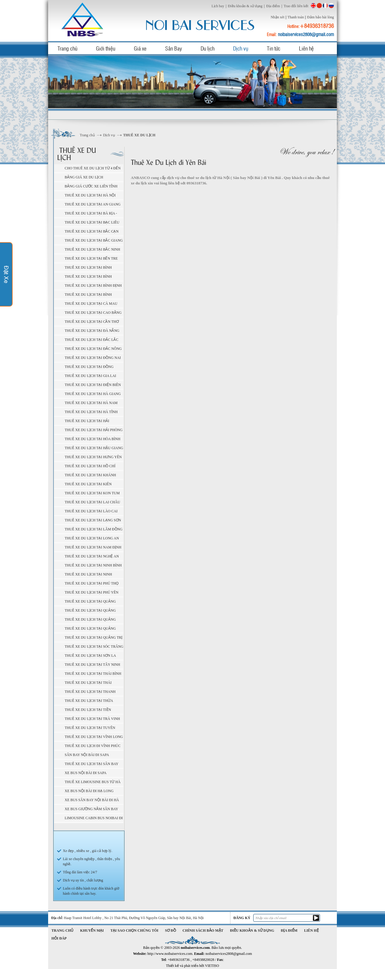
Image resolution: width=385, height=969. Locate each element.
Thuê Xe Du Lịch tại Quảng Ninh (90, 629)
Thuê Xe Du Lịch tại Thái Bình (93, 673)
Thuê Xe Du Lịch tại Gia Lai (90, 376)
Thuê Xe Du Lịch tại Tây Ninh (92, 664)
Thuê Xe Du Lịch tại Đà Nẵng (92, 331)
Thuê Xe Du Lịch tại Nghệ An (92, 556)
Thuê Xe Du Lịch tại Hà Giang (93, 394)
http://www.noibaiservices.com (169, 954)
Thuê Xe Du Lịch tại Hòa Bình (92, 439)
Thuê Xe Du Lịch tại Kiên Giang (88, 485)
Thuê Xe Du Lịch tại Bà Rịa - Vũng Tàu (91, 214)
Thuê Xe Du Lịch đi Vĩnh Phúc (93, 746)
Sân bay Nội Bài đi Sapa (87, 755)
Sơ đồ (170, 930)
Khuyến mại (92, 930)
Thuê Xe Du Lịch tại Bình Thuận (88, 295)
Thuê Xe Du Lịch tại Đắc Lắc (91, 340)
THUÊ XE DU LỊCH (139, 135)
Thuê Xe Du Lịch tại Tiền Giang (88, 711)
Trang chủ (67, 48)
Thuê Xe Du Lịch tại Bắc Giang (94, 240)
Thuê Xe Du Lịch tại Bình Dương (88, 268)
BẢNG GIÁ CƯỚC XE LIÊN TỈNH (91, 186)
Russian (331, 5)
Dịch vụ (240, 48)
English (313, 5)
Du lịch (207, 48)
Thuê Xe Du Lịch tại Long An (92, 538)
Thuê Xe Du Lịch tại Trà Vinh (92, 719)
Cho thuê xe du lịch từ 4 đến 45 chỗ (93, 169)
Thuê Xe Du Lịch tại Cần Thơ (92, 321)
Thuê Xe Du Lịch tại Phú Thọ (92, 583)
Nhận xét (277, 17)
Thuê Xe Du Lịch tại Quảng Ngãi (90, 620)
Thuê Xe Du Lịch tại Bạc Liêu (92, 222)
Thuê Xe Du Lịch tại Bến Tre (91, 258)
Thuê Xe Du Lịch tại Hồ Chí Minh (90, 467)
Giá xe (140, 48)
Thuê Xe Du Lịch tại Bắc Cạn (92, 231)
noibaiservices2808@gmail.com (306, 34)
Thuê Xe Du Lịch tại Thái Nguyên (88, 683)
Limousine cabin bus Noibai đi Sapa (94, 819)
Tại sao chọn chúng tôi (134, 930)
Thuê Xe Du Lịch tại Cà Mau (91, 303)
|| (286, 17)
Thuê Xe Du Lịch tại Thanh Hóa (90, 693)
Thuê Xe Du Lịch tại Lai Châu (92, 502)
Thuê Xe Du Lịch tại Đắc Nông (93, 349)
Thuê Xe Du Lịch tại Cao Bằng (93, 312)
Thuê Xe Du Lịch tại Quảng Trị (93, 637)
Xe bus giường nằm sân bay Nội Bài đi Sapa (91, 810)
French (325, 5)
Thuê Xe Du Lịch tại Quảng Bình (90, 602)
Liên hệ (306, 48)
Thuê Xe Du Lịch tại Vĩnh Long (94, 737)
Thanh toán (296, 17)
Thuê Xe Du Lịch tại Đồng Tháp (89, 368)
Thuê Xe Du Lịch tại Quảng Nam (90, 611)
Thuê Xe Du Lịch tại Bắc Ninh (92, 249)
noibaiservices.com (83, 19)
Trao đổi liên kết (296, 6)
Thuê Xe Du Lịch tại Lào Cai (91, 511)
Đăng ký (241, 918)
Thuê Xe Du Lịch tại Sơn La (90, 655)
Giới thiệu (105, 48)
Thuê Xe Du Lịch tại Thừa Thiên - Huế (89, 702)
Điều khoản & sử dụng (245, 6)
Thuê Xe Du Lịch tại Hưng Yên (93, 457)
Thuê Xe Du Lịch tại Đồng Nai (93, 358)
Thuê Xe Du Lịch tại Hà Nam (91, 403)
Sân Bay (173, 48)
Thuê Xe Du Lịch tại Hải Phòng (93, 430)
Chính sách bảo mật (203, 930)
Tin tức (273, 48)
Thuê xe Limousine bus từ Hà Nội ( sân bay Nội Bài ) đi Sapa (93, 783)
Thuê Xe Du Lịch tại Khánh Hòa (90, 476)
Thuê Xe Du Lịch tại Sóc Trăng (94, 646)
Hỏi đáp (59, 938)
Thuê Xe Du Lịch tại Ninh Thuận (88, 575)
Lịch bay (217, 6)
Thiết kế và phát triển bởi (192, 966)
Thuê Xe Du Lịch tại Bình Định (93, 285)
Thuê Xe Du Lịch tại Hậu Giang (94, 448)
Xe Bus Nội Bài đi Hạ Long (89, 791)
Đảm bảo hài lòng (320, 17)
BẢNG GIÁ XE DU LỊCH (84, 177)
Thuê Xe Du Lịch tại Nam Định (93, 547)
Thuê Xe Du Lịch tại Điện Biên (93, 385)
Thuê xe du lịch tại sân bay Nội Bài (92, 765)
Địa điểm (273, 6)
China (319, 5)
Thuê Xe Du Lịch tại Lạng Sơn (93, 520)
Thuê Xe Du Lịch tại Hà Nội (90, 195)
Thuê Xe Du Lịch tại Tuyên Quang (90, 729)
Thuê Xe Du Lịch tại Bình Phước (88, 277)
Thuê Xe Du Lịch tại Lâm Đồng (93, 529)
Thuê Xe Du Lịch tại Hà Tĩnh (91, 412)
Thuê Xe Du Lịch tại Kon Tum (92, 493)
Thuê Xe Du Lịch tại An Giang (93, 204)
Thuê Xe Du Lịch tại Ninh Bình (93, 565)
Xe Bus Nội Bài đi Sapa (85, 773)
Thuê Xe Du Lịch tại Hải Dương (87, 422)
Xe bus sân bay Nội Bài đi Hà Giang (92, 801)
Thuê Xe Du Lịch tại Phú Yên (92, 592)
